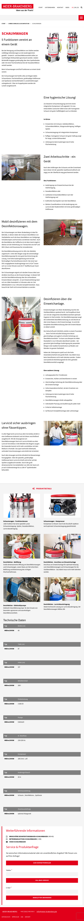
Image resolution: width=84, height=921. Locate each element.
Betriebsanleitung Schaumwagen (25, 839)
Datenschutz (6, 917)
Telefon (9, 870)
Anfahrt (27, 917)
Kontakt (60, 8)
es (78, 8)
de (73, 8)
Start (40, 8)
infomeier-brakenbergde (47, 912)
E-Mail (9, 888)
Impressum (15, 917)
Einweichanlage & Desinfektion (18, 24)
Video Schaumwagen (17, 842)
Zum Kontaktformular (42, 863)
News (67, 8)
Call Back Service (42, 880)
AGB (22, 917)
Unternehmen (50, 8)
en (75, 8)
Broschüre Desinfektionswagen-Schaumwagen (31, 836)
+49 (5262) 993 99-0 (27, 912)
